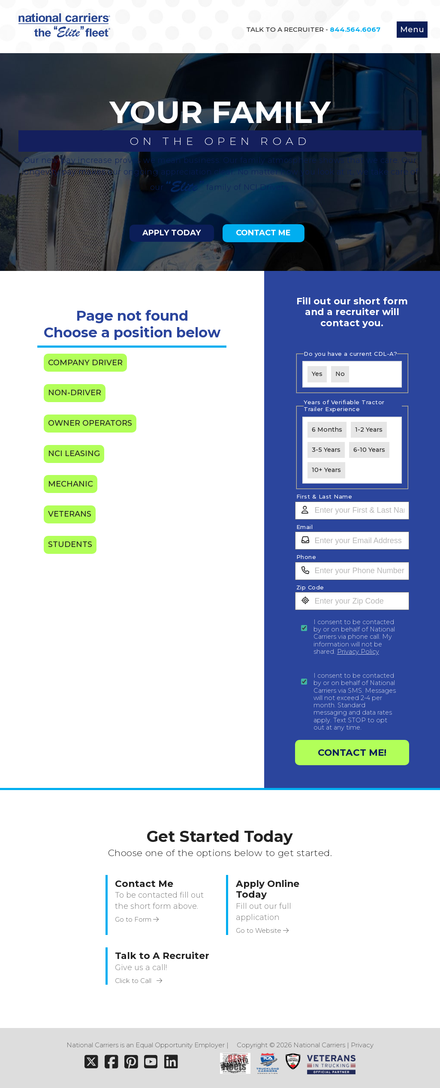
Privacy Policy (358, 651)
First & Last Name (324, 496)
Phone (306, 557)
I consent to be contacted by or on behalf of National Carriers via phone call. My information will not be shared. (354, 637)
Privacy (362, 1045)
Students (70, 544)
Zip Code (310, 587)
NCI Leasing (74, 453)
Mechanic (70, 484)
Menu (412, 29)
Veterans (69, 514)
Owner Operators (90, 423)
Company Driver (85, 362)
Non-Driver (74, 392)
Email (304, 527)
